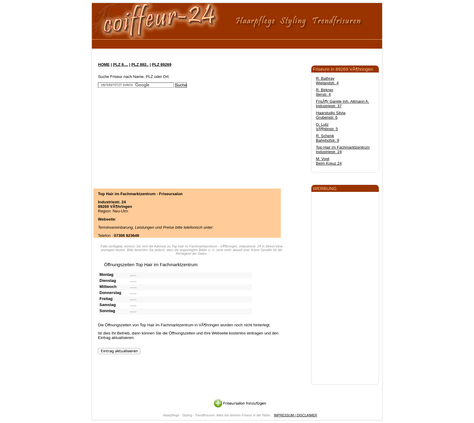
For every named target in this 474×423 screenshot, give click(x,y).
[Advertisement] (206, 43)
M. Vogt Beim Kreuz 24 (329, 161)
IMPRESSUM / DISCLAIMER (295, 415)
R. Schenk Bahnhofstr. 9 (327, 138)
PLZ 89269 (161, 64)
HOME (104, 64)
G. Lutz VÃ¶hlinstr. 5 (327, 126)
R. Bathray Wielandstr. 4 (327, 80)
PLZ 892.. (140, 64)
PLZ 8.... (120, 64)
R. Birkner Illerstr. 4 (324, 92)
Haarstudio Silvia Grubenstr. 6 (331, 115)
